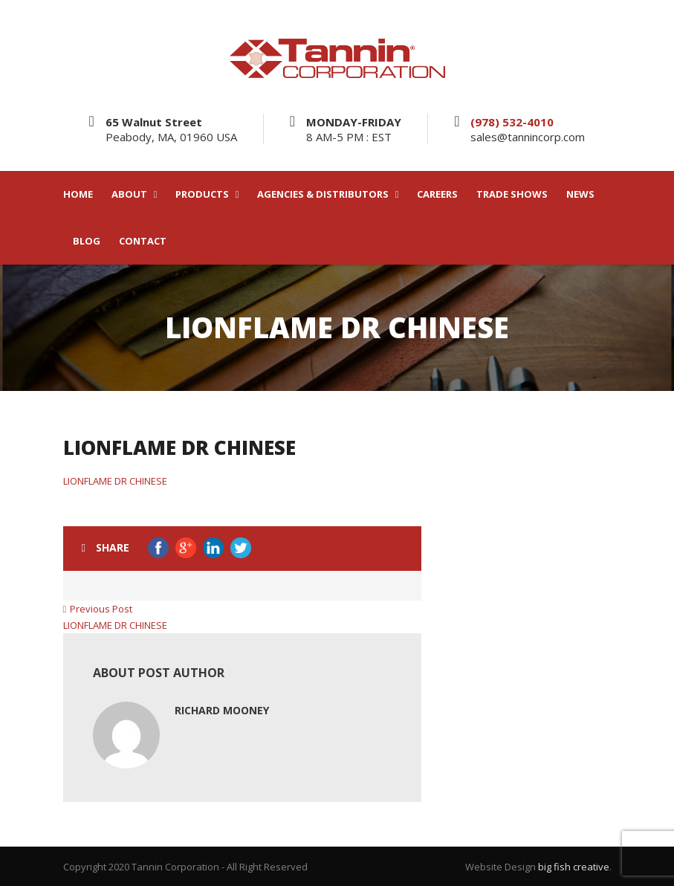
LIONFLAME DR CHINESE (115, 481)
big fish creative (573, 866)
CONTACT (142, 241)
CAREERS (437, 194)
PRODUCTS (202, 194)
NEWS (580, 194)
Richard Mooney (222, 710)
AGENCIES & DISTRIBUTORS (323, 194)
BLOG (86, 241)
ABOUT (129, 194)
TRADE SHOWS (512, 194)
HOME (78, 194)
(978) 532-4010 (512, 121)
